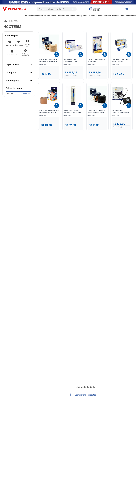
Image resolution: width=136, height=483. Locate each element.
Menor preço (27, 45)
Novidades (19, 45)
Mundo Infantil (111, 15)
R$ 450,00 (26, 95)
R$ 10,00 (10, 95)
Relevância (10, 45)
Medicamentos (39, 15)
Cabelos (121, 15)
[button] (19, 64)
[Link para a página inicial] (4, 21)
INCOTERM (13, 21)
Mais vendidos (12, 55)
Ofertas (28, 15)
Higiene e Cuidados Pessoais (92, 15)
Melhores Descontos (25, 55)
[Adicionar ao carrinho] (56, 54)
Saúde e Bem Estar (70, 15)
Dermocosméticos (54, 15)
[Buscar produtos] (73, 9)
